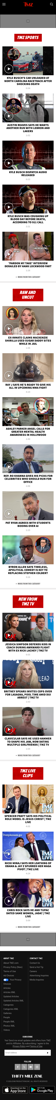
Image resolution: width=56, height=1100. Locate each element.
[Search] (52, 4)
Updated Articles (11, 996)
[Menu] (4, 4)
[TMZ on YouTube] (31, 1067)
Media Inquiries (37, 980)
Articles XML (9, 992)
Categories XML (10, 1009)
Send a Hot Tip (36, 967)
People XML (9, 1021)
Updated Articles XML (13, 1000)
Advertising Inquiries (39, 975)
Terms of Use (9, 971)
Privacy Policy (19, 1046)
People (6, 1017)
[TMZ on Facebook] (18, 1067)
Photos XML (9, 1026)
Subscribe (48, 1053)
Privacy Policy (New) (12, 967)
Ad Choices (8, 975)
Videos (6, 1030)
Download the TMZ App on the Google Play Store (42, 1090)
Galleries (7, 1013)
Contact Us (35, 963)
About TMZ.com (11, 963)
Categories (8, 1005)
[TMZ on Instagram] (37, 1067)
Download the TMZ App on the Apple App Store (15, 1090)
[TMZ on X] (24, 1067)
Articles (7, 988)
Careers (33, 971)
